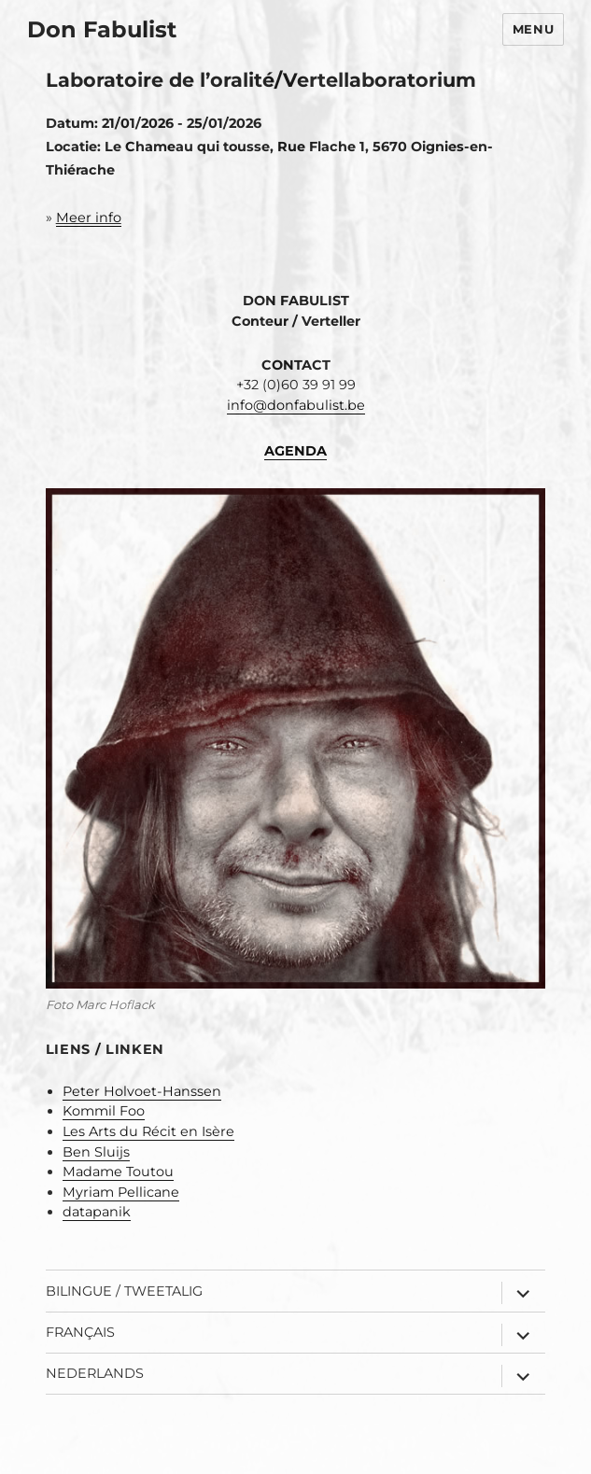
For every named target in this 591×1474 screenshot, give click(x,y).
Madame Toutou (118, 1171)
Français (80, 1332)
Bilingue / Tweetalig (124, 1291)
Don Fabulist (101, 29)
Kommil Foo (104, 1110)
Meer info (88, 217)
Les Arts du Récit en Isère (148, 1131)
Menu (533, 28)
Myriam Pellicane (121, 1192)
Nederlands (95, 1373)
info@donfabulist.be (296, 405)
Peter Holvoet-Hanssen (142, 1091)
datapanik (97, 1211)
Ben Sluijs (96, 1152)
